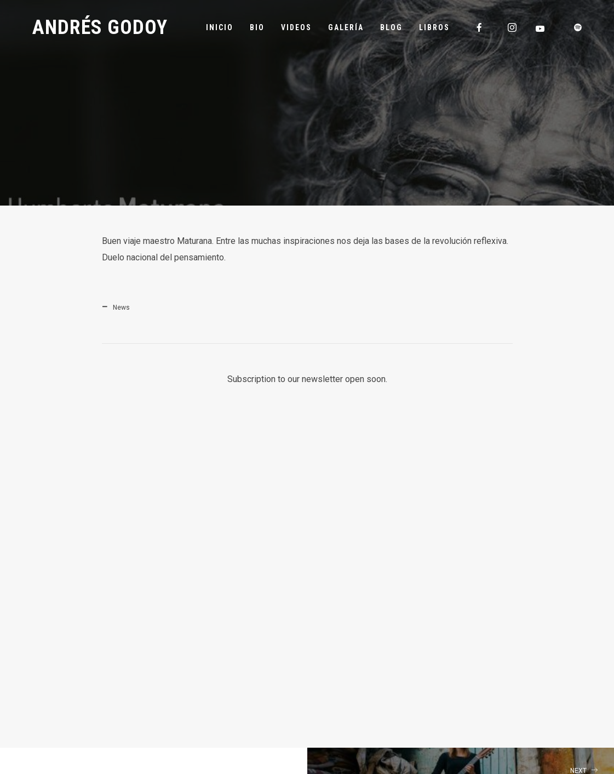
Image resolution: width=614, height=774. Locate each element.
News (121, 307)
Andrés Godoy (100, 27)
